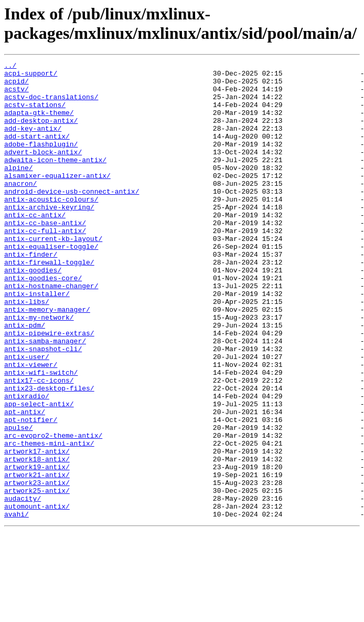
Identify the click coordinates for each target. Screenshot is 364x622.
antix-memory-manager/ (47, 359)
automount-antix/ (37, 595)
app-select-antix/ (39, 473)
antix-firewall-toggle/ (49, 303)
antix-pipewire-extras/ (49, 388)
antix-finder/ (30, 293)
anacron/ (20, 208)
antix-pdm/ (24, 378)
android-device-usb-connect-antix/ (71, 218)
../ (10, 66)
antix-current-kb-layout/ (53, 274)
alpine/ (18, 189)
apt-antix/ (24, 482)
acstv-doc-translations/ (51, 104)
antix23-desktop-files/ (49, 454)
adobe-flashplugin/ (41, 161)
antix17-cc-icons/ (39, 444)
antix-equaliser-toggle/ (51, 284)
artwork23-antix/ (37, 567)
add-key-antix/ (32, 142)
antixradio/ (26, 463)
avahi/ (16, 605)
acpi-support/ (30, 76)
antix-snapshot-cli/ (43, 407)
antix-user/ (26, 416)
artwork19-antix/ (37, 548)
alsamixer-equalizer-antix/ (57, 199)
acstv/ (16, 95)
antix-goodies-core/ (43, 321)
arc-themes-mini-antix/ (49, 520)
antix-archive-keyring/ (49, 236)
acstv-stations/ (35, 114)
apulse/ (18, 501)
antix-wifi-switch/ (41, 435)
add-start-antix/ (37, 151)
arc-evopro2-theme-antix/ (53, 510)
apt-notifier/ (30, 492)
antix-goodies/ (32, 312)
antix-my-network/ (39, 369)
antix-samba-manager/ (45, 397)
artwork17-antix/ (37, 529)
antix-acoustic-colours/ (51, 227)
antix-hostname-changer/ (51, 331)
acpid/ (16, 85)
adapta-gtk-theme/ (39, 123)
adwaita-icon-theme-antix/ (55, 180)
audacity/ (22, 586)
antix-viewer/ (30, 425)
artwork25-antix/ (37, 577)
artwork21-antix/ (37, 558)
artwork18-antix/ (37, 539)
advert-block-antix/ (43, 170)
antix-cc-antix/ (35, 246)
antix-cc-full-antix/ (45, 265)
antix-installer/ (37, 340)
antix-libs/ (26, 350)
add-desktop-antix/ (41, 133)
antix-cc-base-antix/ (45, 255)
